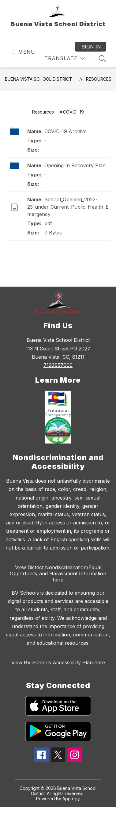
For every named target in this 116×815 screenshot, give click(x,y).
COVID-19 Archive (65, 131)
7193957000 (58, 365)
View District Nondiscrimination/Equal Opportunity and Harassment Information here (58, 573)
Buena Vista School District (38, 79)
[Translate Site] (64, 58)
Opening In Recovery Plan (75, 165)
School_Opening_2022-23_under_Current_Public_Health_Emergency (68, 206)
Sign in (91, 47)
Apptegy (71, 798)
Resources (98, 79)
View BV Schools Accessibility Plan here (58, 662)
